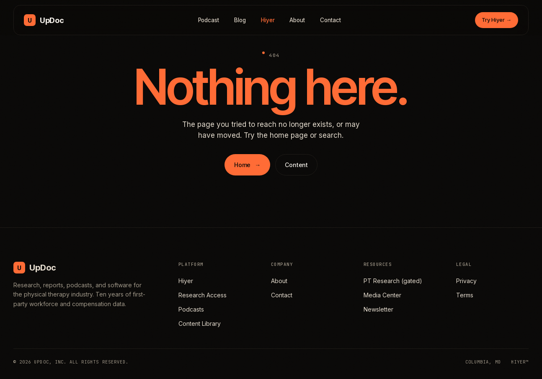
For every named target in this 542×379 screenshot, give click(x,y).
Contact (330, 20)
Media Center (382, 295)
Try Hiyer (496, 19)
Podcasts (191, 309)
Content (296, 164)
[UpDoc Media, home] (44, 20)
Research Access (202, 295)
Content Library (199, 323)
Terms (464, 295)
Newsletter (378, 309)
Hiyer (268, 20)
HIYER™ (520, 362)
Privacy (466, 280)
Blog (240, 20)
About (297, 20)
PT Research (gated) (393, 280)
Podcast (208, 20)
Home (247, 164)
